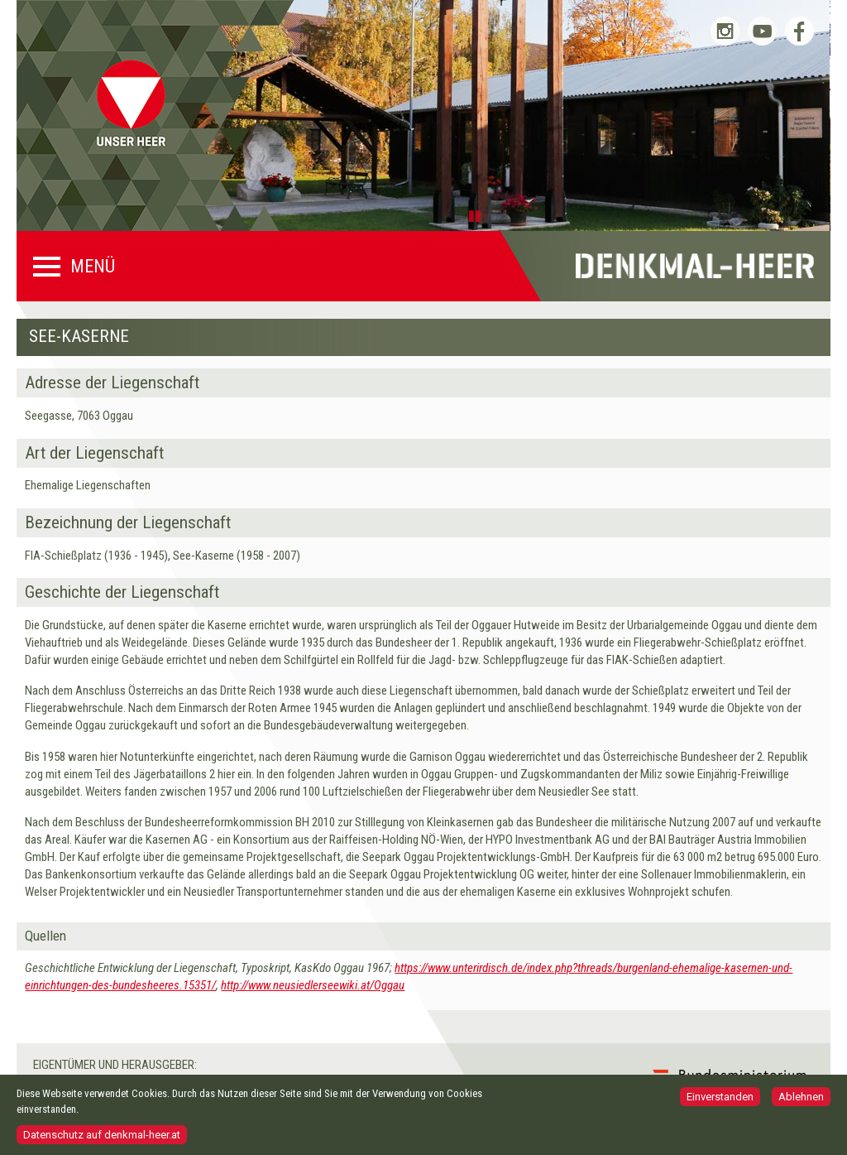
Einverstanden (720, 1101)
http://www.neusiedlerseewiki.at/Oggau (312, 985)
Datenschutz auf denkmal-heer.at (101, 1139)
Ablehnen (801, 1101)
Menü (92, 267)
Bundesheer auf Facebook (799, 31)
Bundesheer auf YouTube (762, 31)
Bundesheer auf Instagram (725, 31)
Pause (477, 215)
